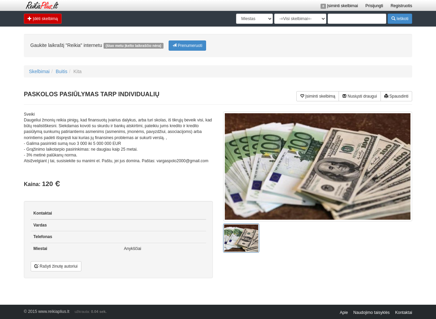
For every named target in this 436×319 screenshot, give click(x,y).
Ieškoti (399, 18)
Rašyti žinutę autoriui (56, 266)
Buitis (61, 71)
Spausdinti (396, 96)
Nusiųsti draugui (359, 96)
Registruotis (401, 5)
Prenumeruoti (187, 45)
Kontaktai (403, 312)
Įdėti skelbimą (43, 18)
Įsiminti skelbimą (317, 96)
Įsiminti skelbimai (339, 5)
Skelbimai (39, 71)
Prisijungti (374, 5)
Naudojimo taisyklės (371, 312)
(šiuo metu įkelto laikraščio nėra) (133, 46)
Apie (344, 312)
